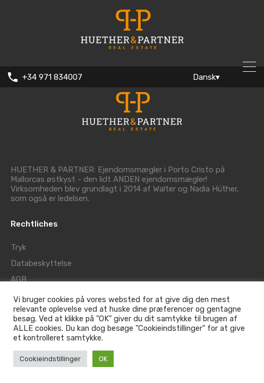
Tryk (18, 247)
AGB (19, 279)
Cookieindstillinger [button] (50, 359)
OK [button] (103, 359)
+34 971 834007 (52, 77)
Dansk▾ (206, 77)
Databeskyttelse (41, 263)
